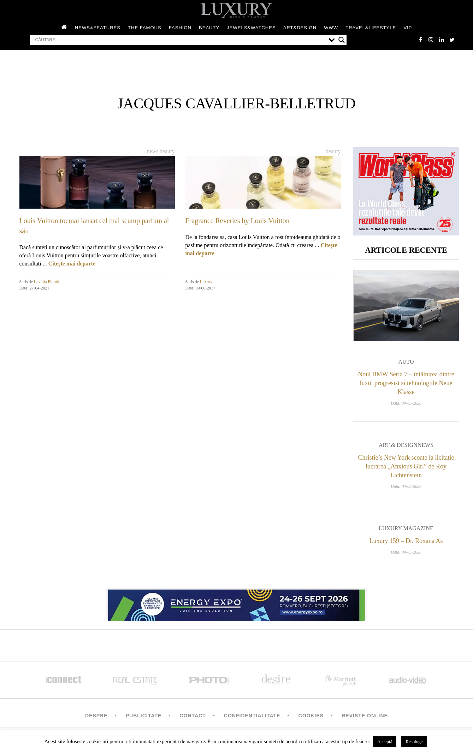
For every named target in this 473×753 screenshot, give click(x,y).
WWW (331, 27)
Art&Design (300, 27)
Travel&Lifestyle (370, 27)
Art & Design (398, 445)
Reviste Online (365, 716)
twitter (452, 39)
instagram (431, 39)
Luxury (206, 281)
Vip (407, 27)
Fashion (180, 27)
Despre (96, 716)
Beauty (209, 27)
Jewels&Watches (251, 27)
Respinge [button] (414, 741)
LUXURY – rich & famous (237, 10)
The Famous (144, 27)
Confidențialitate (252, 716)
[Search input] (180, 40)
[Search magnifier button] (342, 40)
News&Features (97, 27)
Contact (192, 716)
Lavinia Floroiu (47, 281)
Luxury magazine (406, 529)
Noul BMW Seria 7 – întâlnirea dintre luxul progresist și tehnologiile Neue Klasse (406, 383)
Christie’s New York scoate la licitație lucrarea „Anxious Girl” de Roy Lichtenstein (406, 466)
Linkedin (441, 39)
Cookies (311, 716)
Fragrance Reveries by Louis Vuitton (237, 221)
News (153, 151)
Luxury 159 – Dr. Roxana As (406, 541)
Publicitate (143, 716)
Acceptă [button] (384, 741)
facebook (420, 39)
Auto (406, 362)
